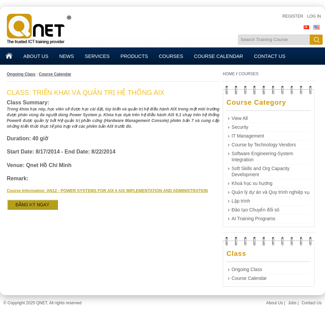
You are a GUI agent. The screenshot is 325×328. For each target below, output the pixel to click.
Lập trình (241, 201)
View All (240, 118)
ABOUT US (35, 56)
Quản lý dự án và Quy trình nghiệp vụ (271, 192)
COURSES (171, 56)
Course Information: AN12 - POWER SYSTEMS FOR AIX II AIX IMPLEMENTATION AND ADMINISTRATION (107, 190)
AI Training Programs (253, 218)
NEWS (66, 56)
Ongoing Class (21, 74)
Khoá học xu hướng (252, 183)
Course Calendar (55, 74)
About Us (274, 303)
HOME (229, 73)
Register (292, 16)
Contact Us (312, 303)
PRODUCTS (134, 56)
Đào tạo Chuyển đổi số (255, 209)
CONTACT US (269, 56)
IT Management (248, 136)
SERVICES (97, 56)
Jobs (292, 303)
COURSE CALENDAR (218, 56)
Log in (314, 16)
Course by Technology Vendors (264, 144)
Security (240, 127)
